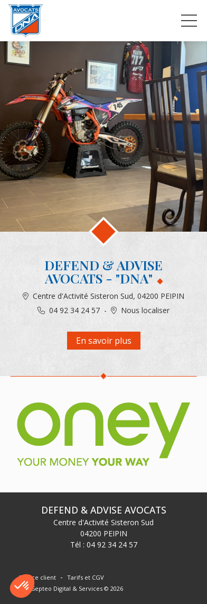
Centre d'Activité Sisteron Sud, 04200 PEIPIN (108, 296)
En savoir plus (103, 340)
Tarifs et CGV (85, 577)
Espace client (37, 577)
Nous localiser (145, 310)
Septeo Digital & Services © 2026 (77, 588)
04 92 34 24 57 (74, 310)
